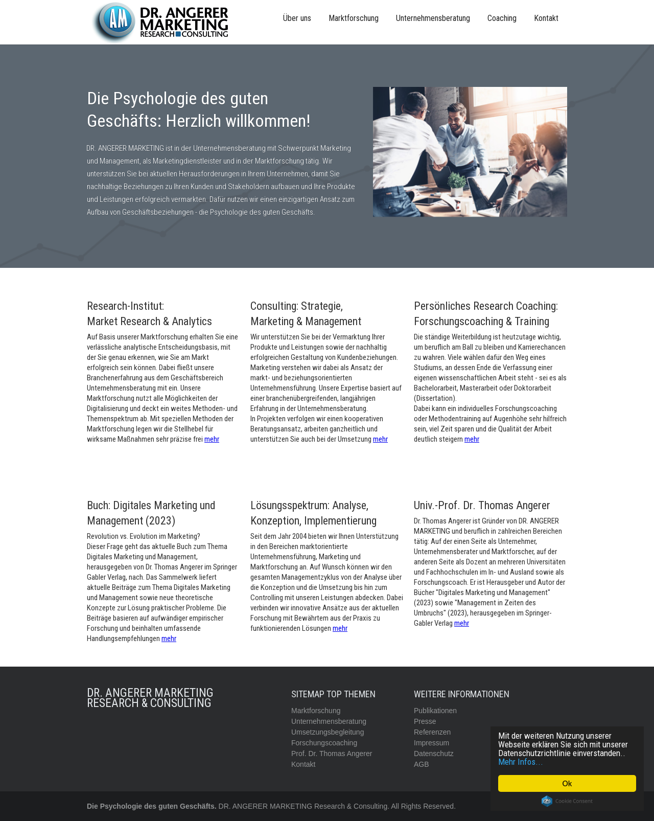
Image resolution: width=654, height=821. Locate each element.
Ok (567, 783)
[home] (163, 22)
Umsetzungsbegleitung (327, 732)
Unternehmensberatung (433, 18)
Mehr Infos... (521, 762)
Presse (425, 721)
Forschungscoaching (324, 743)
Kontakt (546, 18)
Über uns (297, 18)
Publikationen (435, 710)
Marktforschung (354, 18)
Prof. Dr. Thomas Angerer (331, 753)
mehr (211, 439)
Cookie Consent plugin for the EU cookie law (567, 801)
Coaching (502, 18)
